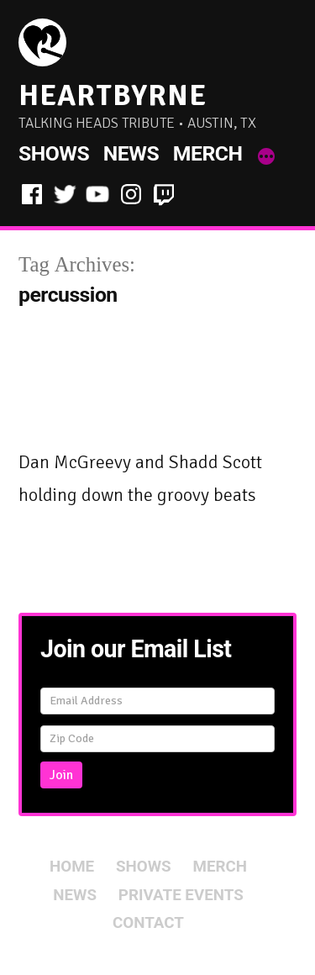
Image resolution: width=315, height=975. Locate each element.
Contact (148, 923)
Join (61, 775)
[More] (266, 157)
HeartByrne (112, 95)
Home (72, 866)
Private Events (181, 895)
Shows (53, 153)
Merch (208, 153)
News (131, 153)
